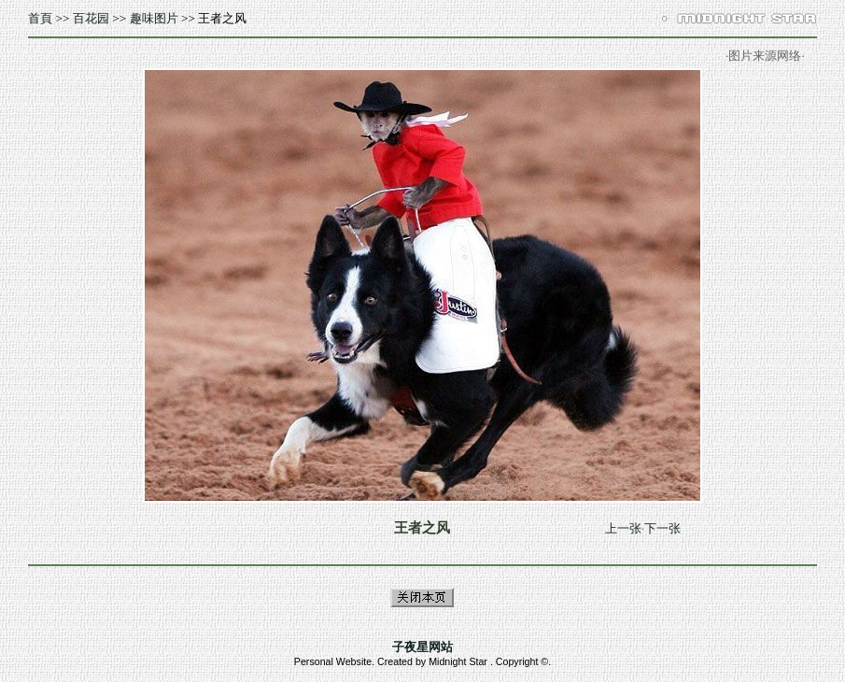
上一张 (623, 528)
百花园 (91, 18)
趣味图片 (154, 18)
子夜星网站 (422, 647)
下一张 (662, 528)
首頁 (40, 18)
